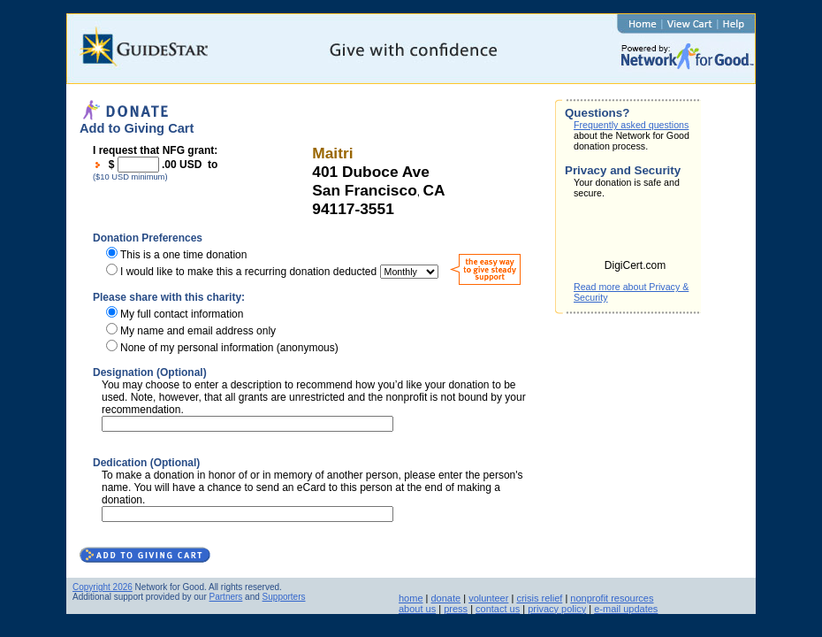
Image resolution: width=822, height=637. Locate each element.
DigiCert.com (635, 265)
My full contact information (181, 314)
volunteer (488, 598)
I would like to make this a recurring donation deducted (248, 271)
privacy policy (557, 608)
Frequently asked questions (631, 124)
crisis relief (539, 598)
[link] (635, 234)
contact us (498, 608)
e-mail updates (626, 608)
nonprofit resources (611, 598)
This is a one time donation (183, 255)
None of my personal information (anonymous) (229, 348)
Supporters (284, 597)
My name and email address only (198, 331)
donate (446, 598)
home (411, 598)
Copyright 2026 (102, 587)
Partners (226, 597)
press (456, 608)
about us (417, 608)
